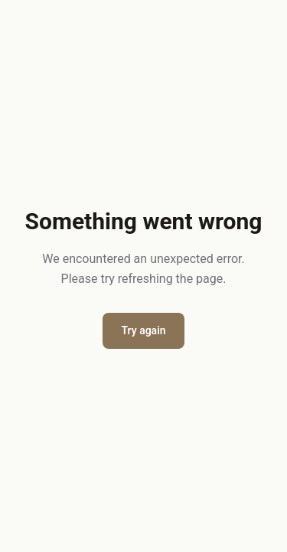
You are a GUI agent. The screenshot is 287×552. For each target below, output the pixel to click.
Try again (143, 330)
